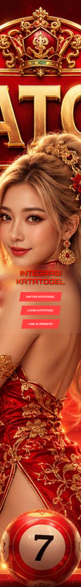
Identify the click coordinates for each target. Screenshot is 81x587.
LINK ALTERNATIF (40, 324)
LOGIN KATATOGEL (40, 310)
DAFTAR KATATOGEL (40, 296)
